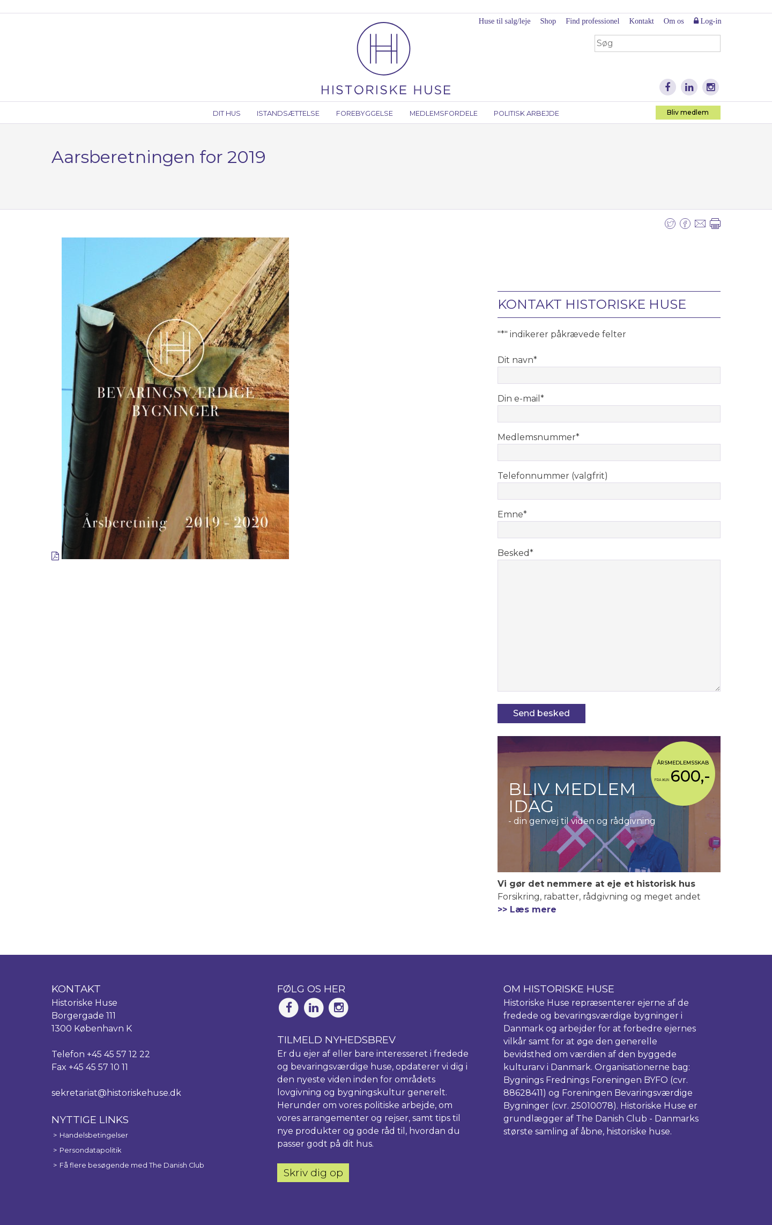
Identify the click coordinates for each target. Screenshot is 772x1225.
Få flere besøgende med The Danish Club (132, 1165)
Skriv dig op (313, 1172)
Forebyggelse (364, 113)
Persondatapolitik (90, 1150)
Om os (674, 21)
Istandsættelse (288, 113)
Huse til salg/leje (505, 21)
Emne (512, 514)
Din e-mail (521, 399)
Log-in (708, 21)
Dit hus (227, 113)
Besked (515, 553)
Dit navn (517, 360)
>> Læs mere (527, 909)
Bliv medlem (688, 112)
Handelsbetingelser (94, 1135)
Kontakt (641, 21)
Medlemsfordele (444, 113)
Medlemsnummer (539, 437)
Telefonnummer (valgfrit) (553, 476)
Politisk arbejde (526, 113)
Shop (548, 21)
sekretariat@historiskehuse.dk (116, 1093)
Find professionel (592, 21)
